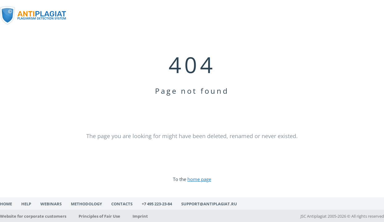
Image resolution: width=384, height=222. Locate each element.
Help (26, 204)
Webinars (51, 204)
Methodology (86, 204)
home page (199, 179)
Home (6, 204)
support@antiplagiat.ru (209, 204)
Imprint (140, 216)
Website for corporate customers (33, 216)
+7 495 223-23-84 (157, 204)
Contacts (122, 204)
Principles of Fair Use (99, 216)
